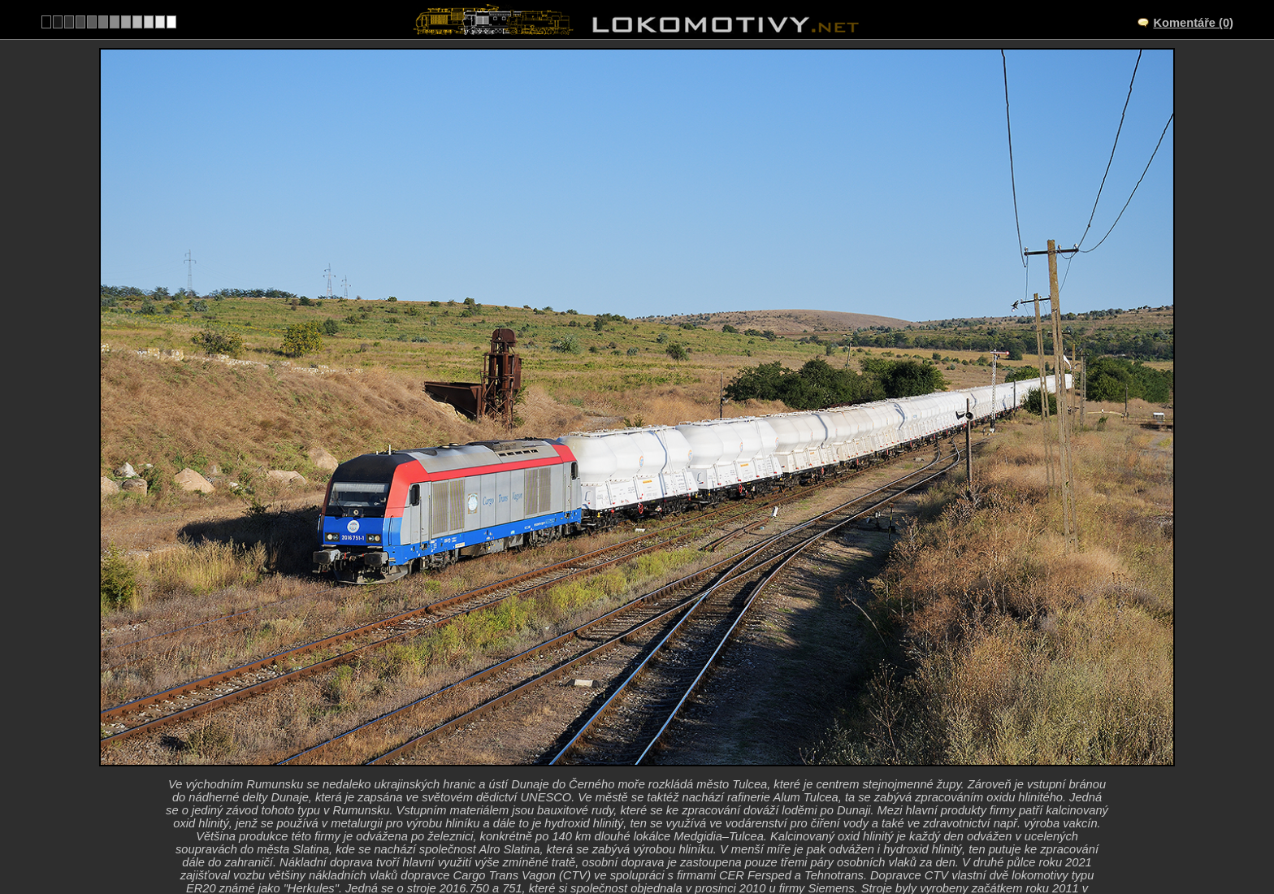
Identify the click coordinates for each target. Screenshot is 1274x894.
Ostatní (688, 833)
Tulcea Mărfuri (655, 766)
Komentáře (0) (1193, 22)
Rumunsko (617, 833)
